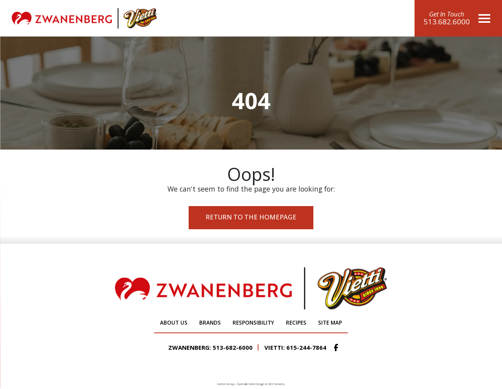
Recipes (296, 322)
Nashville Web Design (250, 384)
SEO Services (276, 384)
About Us (173, 322)
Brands (210, 322)
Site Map (330, 322)
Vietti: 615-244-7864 (295, 347)
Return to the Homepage (251, 216)
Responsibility (253, 322)
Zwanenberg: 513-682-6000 (210, 347)
